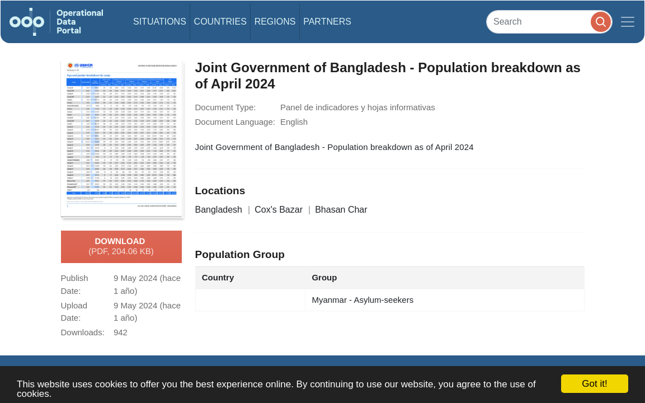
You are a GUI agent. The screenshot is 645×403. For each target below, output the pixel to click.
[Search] (549, 21)
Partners (327, 21)
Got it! (594, 383)
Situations (159, 21)
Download (121, 247)
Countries (220, 21)
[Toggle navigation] (628, 21)
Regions (275, 21)
